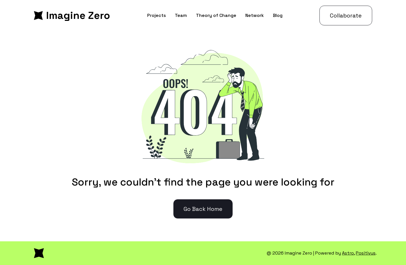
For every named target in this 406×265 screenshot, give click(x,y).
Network (254, 15)
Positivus (366, 253)
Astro (348, 253)
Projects (156, 15)
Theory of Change (216, 15)
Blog (278, 15)
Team (181, 15)
